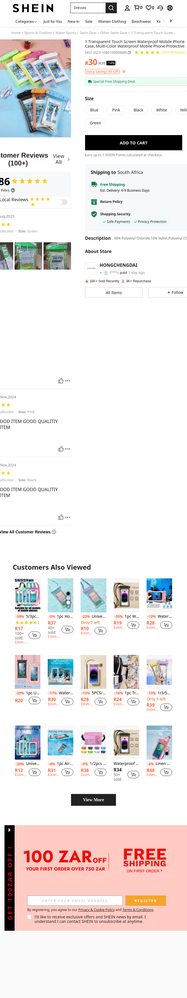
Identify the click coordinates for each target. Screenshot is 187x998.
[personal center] (127, 8)
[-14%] (119, 693)
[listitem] (28, 612)
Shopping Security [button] (115, 214)
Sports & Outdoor (38, 33)
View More (93, 799)
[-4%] (151, 764)
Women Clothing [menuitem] (112, 21)
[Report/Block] (67, 380)
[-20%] (20, 764)
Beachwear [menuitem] (141, 21)
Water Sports (66, 33)
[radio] (94, 110)
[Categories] (26, 21)
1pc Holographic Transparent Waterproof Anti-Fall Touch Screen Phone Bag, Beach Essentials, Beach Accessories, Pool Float (60, 616)
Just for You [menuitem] (52, 21)
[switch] (62, 202)
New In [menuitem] (73, 21)
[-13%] (151, 616)
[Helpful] (61, 380)
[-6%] (52, 764)
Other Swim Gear (113, 33)
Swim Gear (88, 33)
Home (16, 33)
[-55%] (119, 616)
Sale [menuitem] (88, 21)
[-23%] (85, 616)
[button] (88, 8)
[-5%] (52, 616)
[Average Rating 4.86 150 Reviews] (159, 52)
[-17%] (53, 693)
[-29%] (20, 693)
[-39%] (20, 616)
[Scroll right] (171, 21)
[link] (137, 7)
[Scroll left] (164, 21)
